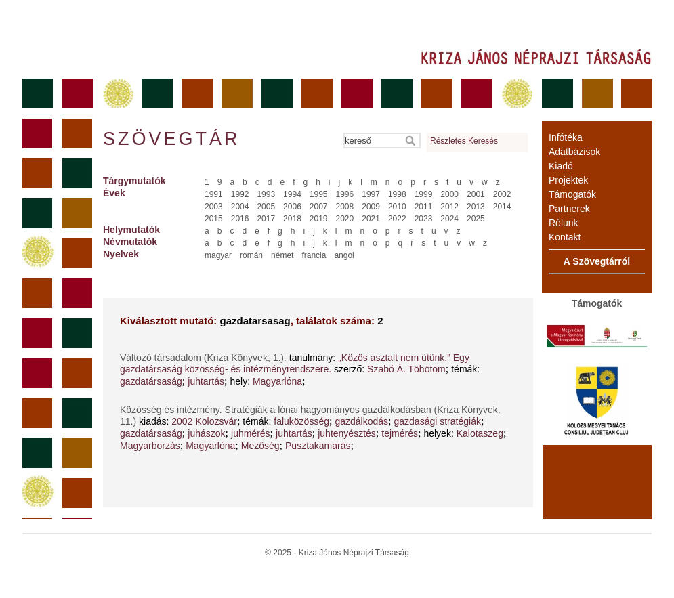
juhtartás (206, 381)
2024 (449, 218)
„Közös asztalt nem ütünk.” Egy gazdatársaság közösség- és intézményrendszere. (294, 363)
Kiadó (561, 166)
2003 (214, 206)
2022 (397, 218)
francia (313, 255)
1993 (266, 194)
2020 (345, 218)
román (251, 255)
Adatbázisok (574, 151)
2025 (476, 218)
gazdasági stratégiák (437, 421)
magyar (218, 255)
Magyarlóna (277, 381)
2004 (240, 206)
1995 (319, 194)
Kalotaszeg (480, 433)
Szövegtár (170, 139)
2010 (397, 206)
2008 (345, 206)
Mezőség (260, 445)
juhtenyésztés (347, 433)
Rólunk (563, 222)
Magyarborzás (150, 445)
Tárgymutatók (134, 180)
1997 (371, 194)
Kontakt (565, 237)
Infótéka (566, 137)
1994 (292, 194)
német (282, 255)
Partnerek (569, 208)
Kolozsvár (215, 421)
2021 (371, 218)
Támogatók (572, 194)
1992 (240, 194)
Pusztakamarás (317, 445)
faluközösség (301, 421)
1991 (214, 194)
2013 (476, 206)
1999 (424, 194)
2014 (502, 206)
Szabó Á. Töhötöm (406, 369)
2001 (476, 194)
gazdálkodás (361, 421)
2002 (502, 194)
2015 (214, 218)
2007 (319, 206)
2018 (292, 218)
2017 (266, 218)
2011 (424, 206)
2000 (449, 194)
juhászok (206, 433)
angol (344, 255)
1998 (397, 194)
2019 (319, 218)
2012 (449, 206)
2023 (424, 218)
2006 (292, 206)
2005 (266, 206)
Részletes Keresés (464, 141)
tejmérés (399, 433)
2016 (240, 218)
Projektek (568, 180)
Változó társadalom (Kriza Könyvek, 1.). (204, 357)
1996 (345, 194)
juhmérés (250, 433)
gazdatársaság (151, 381)
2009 (371, 206)
